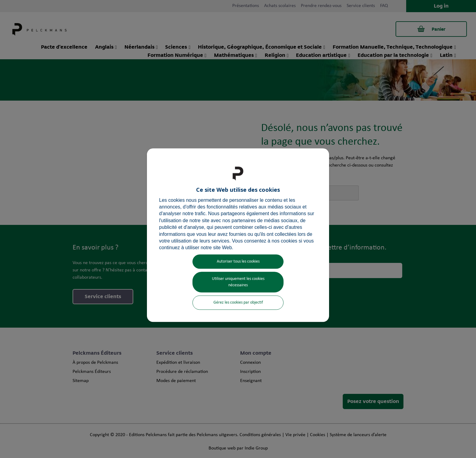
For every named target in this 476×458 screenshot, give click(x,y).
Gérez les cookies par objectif (238, 302)
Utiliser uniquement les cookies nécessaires (238, 282)
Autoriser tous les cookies (238, 261)
